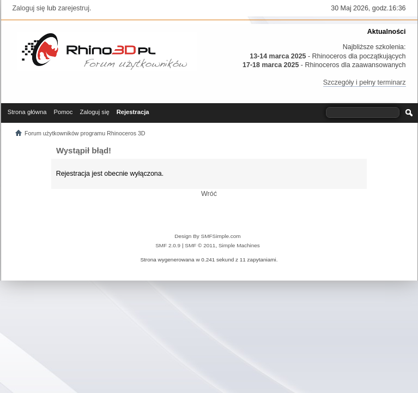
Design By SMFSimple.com (207, 236)
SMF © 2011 (200, 245)
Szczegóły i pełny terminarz (364, 82)
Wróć (209, 194)
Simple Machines (239, 245)
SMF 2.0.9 (167, 245)
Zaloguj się (29, 8)
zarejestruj (73, 8)
